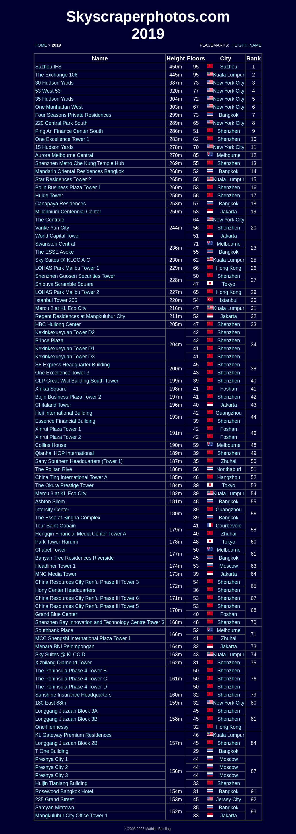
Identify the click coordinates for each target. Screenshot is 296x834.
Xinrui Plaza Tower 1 (58, 429)
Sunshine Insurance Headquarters (73, 695)
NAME (255, 45)
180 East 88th (50, 703)
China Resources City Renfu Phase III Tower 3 (87, 582)
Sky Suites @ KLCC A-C (62, 260)
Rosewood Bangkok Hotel (64, 791)
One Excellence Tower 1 (62, 139)
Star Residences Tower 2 (63, 179)
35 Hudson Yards (54, 99)
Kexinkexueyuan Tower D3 (65, 356)
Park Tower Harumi (56, 542)
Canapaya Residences (60, 203)
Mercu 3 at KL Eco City (60, 493)
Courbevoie (229, 526)
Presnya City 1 (51, 759)
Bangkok (228, 115)
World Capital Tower (57, 236)
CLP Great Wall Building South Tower (77, 381)
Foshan (228, 389)
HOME (40, 45)
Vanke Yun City (52, 228)
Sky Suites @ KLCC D (60, 654)
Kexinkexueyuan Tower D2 (65, 332)
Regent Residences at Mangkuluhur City (80, 316)
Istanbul (228, 300)
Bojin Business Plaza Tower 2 (68, 397)
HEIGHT (239, 45)
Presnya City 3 (51, 775)
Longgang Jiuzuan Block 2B (66, 743)
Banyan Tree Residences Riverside (74, 558)
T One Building (52, 751)
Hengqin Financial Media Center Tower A (80, 534)
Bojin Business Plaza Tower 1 (68, 187)
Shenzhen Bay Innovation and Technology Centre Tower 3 (100, 622)
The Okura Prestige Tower (64, 485)
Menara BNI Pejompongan (64, 646)
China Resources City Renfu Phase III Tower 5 (87, 606)
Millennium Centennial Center (68, 212)
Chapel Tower (50, 550)
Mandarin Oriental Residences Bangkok (79, 171)
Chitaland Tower (53, 405)
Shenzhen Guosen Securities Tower (75, 276)
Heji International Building (63, 413)
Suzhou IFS (48, 67)
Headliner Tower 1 (55, 566)
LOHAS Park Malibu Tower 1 (67, 268)
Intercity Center (52, 509)
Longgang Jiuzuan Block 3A (66, 711)
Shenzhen (228, 131)
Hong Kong (228, 268)
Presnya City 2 (51, 767)
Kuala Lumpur (228, 75)
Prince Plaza (49, 340)
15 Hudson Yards (54, 147)
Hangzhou (228, 477)
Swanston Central (55, 244)
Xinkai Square (51, 389)
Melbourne (229, 155)
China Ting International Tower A (71, 477)
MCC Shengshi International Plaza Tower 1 (83, 638)
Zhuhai (229, 461)
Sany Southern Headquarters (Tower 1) (79, 461)
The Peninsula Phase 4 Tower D (71, 687)
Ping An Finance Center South (69, 131)
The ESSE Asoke (54, 252)
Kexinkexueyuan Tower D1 (65, 348)
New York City (228, 83)
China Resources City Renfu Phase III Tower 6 (87, 598)
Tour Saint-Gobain (55, 526)
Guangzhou (229, 413)
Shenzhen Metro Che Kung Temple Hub (79, 163)
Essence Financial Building (65, 421)
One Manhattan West (59, 107)
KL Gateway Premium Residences (73, 735)
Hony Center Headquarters (65, 590)
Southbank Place (54, 630)
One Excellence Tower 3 (62, 373)
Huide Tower (49, 195)
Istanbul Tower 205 (56, 300)
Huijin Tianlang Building (61, 783)
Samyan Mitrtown (54, 807)
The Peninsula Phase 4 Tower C (71, 679)
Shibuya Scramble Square (64, 284)
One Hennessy (52, 727)
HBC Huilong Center (58, 324)
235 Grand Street (54, 799)
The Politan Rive (53, 469)
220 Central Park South (61, 123)
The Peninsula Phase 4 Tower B (71, 671)
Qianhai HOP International (64, 453)
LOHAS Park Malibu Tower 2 (67, 292)
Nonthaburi (228, 469)
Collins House (50, 445)
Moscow (228, 566)
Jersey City (228, 799)
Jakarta (228, 212)
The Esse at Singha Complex (67, 518)
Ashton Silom (50, 501)
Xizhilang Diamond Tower (63, 662)
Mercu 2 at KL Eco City (60, 308)
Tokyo (228, 284)
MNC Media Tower (56, 574)
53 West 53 (48, 91)
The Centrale (49, 220)
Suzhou (228, 67)
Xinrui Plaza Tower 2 (58, 437)
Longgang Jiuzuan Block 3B (66, 719)
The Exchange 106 (56, 75)
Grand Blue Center (56, 614)
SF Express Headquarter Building (72, 365)
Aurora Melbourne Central (64, 155)
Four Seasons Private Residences (73, 115)
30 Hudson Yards (54, 83)
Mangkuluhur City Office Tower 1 (71, 815)
